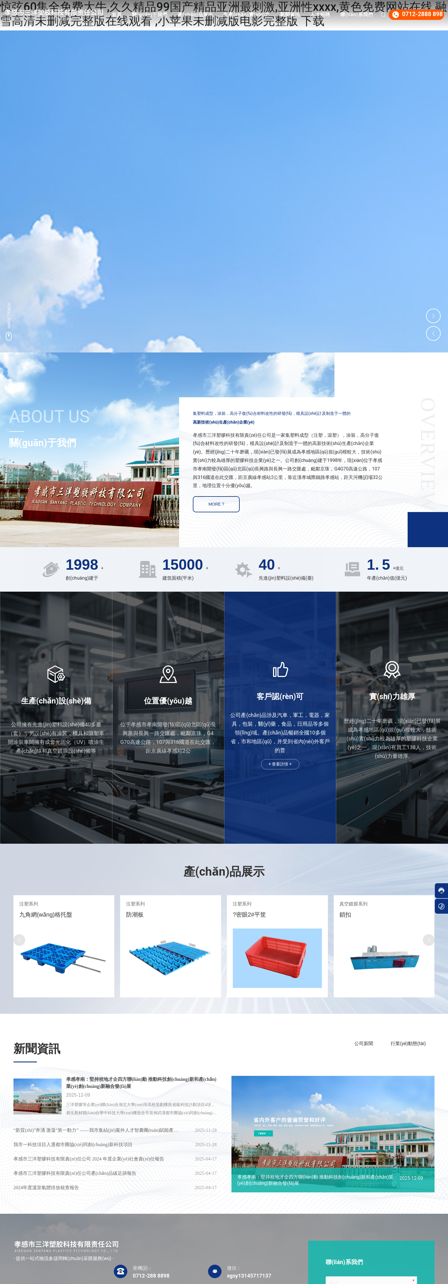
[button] (19, 940)
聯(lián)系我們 (353, 44)
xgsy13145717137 (249, 1276)
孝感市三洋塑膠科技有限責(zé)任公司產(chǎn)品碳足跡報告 (74, 1173)
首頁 (157, 14)
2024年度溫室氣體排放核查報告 (46, 1187)
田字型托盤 (29, 914)
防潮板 (237, 914)
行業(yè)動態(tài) (408, 1043)
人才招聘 (360, 14)
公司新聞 (363, 1043)
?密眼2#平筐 (351, 914)
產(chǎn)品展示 (235, 14)
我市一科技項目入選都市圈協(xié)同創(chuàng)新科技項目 (73, 1144)
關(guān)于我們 (189, 14)
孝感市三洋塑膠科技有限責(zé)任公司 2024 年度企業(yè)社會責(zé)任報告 (88, 1158)
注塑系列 (24, 904)
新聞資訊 (330, 14)
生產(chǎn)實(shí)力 (286, 14)
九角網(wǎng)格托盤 (148, 914)
